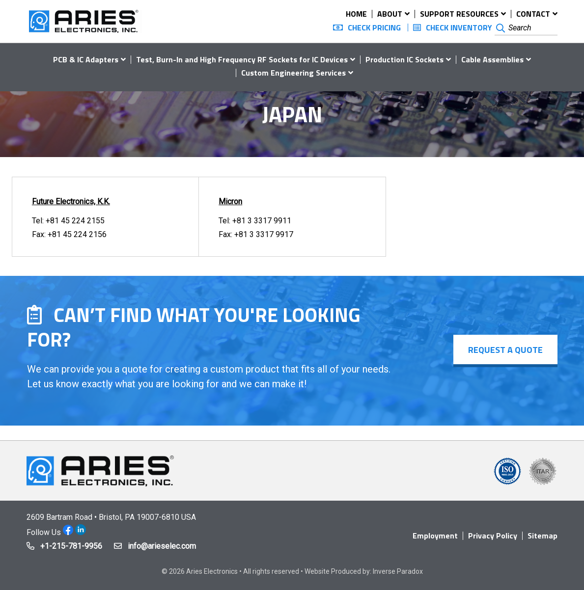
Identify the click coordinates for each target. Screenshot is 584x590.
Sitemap (542, 535)
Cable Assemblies (492, 59)
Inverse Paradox (398, 571)
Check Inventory (459, 27)
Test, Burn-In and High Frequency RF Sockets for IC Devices (242, 59)
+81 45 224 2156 (77, 234)
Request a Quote (505, 349)
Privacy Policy (492, 535)
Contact (533, 14)
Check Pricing (374, 27)
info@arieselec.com (162, 546)
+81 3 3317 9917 (263, 234)
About (389, 14)
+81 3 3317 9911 (261, 220)
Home (356, 14)
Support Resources (459, 14)
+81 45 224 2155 (75, 220)
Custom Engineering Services (293, 73)
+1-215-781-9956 (71, 546)
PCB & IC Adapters (85, 59)
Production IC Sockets (404, 59)
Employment (435, 535)
